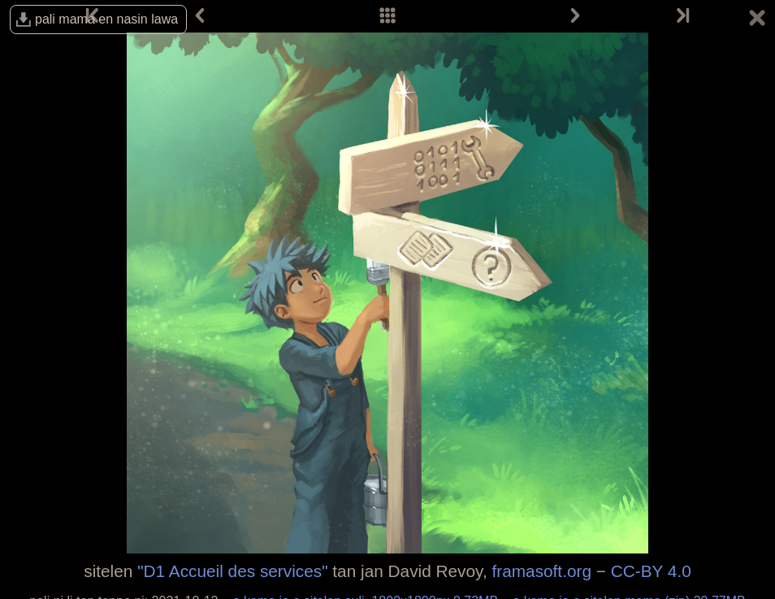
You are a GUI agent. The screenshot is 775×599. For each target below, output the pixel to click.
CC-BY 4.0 (651, 571)
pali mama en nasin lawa (106, 19)
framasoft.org (541, 571)
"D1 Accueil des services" (232, 571)
